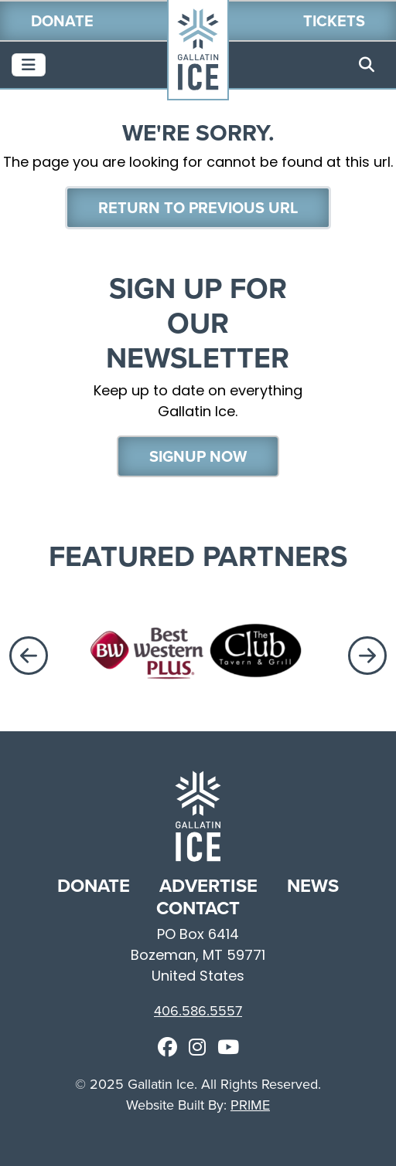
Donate (62, 20)
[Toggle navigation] (29, 64)
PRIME (250, 1104)
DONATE (96, 885)
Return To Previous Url (198, 207)
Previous (25, 655)
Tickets (334, 20)
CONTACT (198, 907)
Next (370, 655)
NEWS (313, 885)
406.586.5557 (198, 1010)
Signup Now (198, 456)
